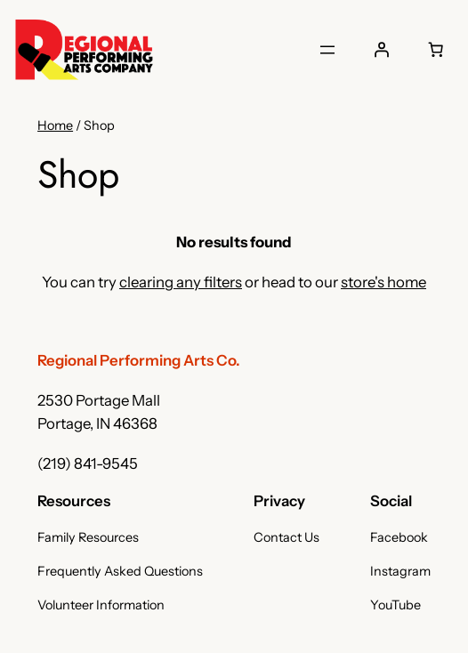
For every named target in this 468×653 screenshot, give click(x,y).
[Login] (380, 50)
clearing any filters (180, 282)
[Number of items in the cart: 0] (435, 50)
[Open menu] (327, 49)
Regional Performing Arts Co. (138, 360)
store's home (383, 282)
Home (55, 125)
